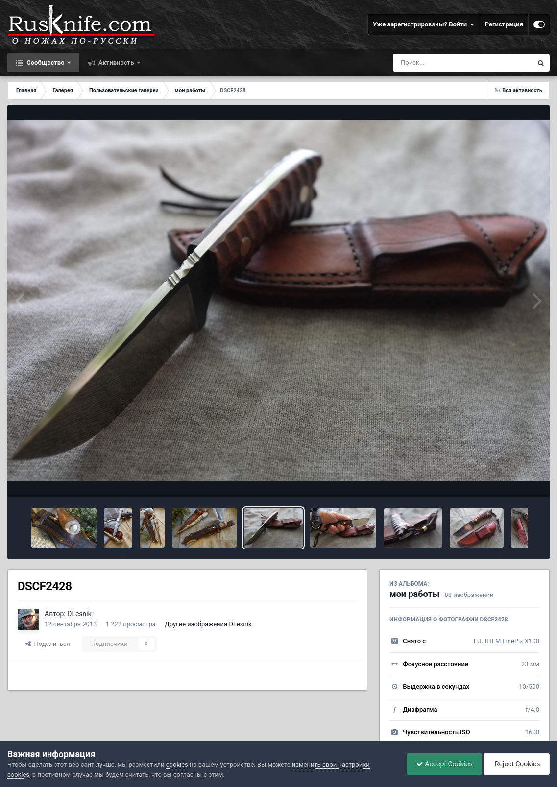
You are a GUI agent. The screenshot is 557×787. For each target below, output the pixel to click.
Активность (116, 62)
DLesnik (79, 614)
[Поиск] (444, 63)
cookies (177, 764)
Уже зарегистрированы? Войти (424, 24)
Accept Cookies (442, 764)
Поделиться (47, 643)
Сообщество (45, 62)
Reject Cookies (515, 764)
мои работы (414, 594)
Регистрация (504, 24)
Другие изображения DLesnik (208, 624)
